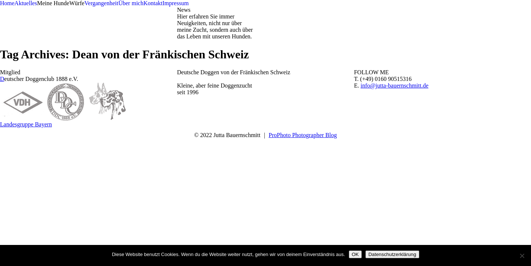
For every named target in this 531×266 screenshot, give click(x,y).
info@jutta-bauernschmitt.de (394, 85)
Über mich (130, 3)
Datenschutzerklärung (392, 254)
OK (355, 254)
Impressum (175, 3)
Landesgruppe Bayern (26, 124)
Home (7, 3)
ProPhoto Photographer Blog (303, 135)
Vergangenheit (101, 3)
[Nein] (521, 255)
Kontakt (153, 3)
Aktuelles (25, 3)
